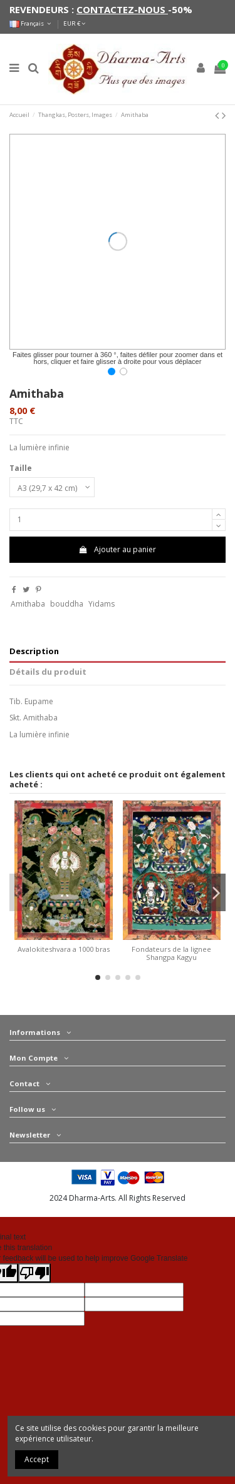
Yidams (101, 603)
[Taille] (52, 487)
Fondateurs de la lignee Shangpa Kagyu (171, 953)
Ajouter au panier (117, 549)
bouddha (66, 603)
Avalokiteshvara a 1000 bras (64, 949)
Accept (36, 1459)
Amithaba (28, 603)
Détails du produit (47, 672)
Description (34, 651)
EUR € (74, 23)
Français (31, 23)
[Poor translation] (34, 1273)
